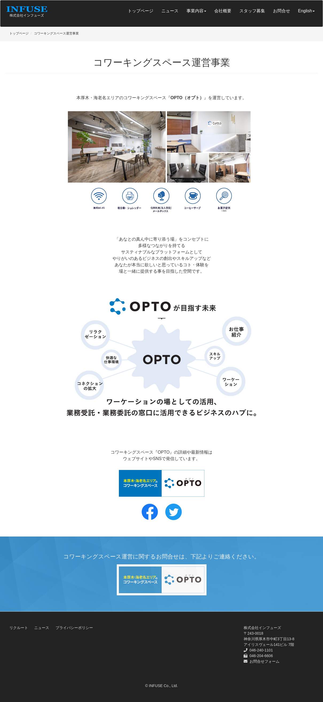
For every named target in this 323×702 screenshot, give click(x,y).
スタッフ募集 (252, 11)
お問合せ (281, 11)
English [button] (306, 11)
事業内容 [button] (196, 11)
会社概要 (222, 11)
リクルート (18, 628)
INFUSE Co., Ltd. (163, 686)
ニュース (169, 11)
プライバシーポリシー (74, 628)
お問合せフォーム (264, 661)
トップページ (140, 11)
